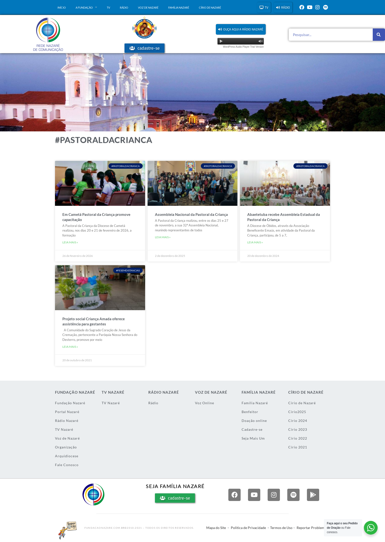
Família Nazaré (178, 7)
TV (108, 7)
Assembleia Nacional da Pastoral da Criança (191, 214)
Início (61, 7)
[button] (241, 29)
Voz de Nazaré (148, 7)
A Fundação (86, 7)
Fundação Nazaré (70, 403)
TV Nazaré (64, 429)
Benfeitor (250, 412)
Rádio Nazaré (66, 420)
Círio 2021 (297, 447)
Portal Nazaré (67, 412)
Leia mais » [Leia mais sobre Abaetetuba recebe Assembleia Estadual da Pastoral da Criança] (255, 242)
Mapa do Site (216, 528)
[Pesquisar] (379, 34)
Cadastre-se (252, 429)
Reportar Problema (311, 528)
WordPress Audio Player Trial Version (243, 46)
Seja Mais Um (253, 438)
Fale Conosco (67, 465)
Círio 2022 (297, 438)
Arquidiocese (66, 456)
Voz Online (204, 403)
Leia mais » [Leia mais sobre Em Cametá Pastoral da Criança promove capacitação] (70, 242)
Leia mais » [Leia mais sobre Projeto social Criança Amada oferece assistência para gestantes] (70, 346)
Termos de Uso (281, 528)
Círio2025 (297, 412)
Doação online (254, 420)
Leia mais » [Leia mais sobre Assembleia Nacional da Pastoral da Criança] (163, 237)
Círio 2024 (297, 420)
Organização (66, 447)
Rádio (124, 7)
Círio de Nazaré (210, 7)
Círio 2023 (297, 429)
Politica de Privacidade (248, 528)
